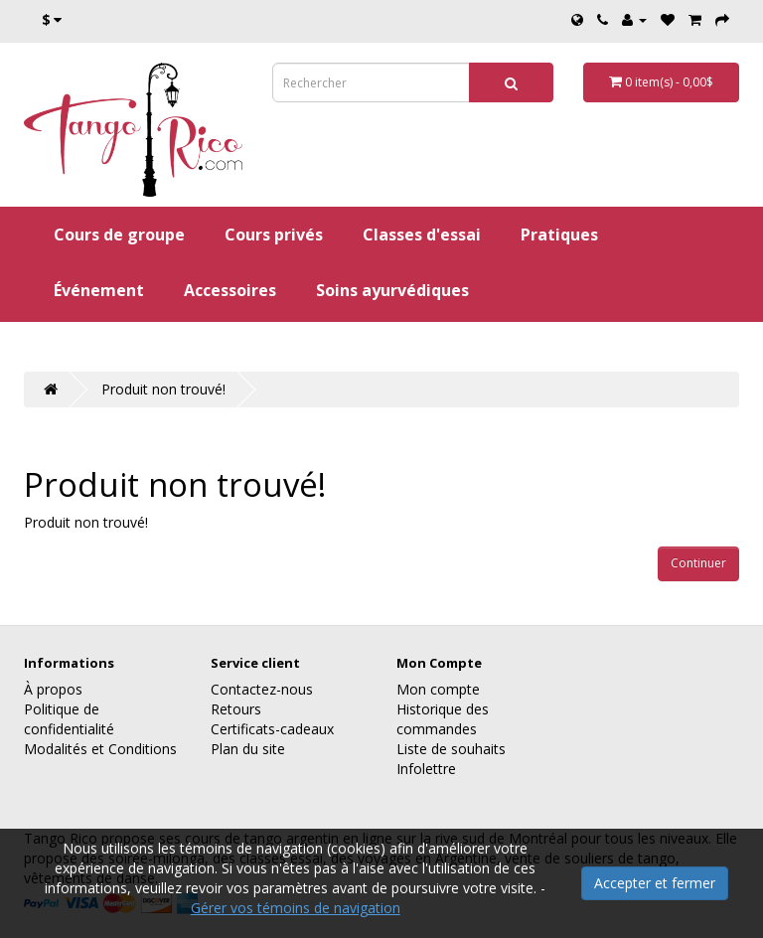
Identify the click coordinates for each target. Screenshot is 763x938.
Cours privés (274, 234)
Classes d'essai (422, 234)
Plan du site (248, 748)
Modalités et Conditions (100, 748)
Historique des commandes (442, 719)
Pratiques (559, 234)
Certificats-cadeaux (272, 728)
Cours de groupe (119, 234)
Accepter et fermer (654, 882)
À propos (53, 689)
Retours (236, 709)
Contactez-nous (262, 689)
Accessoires (230, 290)
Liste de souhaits (451, 748)
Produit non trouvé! (163, 389)
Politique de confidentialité (69, 719)
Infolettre (426, 768)
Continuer (698, 562)
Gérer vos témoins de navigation (295, 907)
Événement (99, 290)
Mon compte (438, 689)
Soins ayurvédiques (392, 290)
